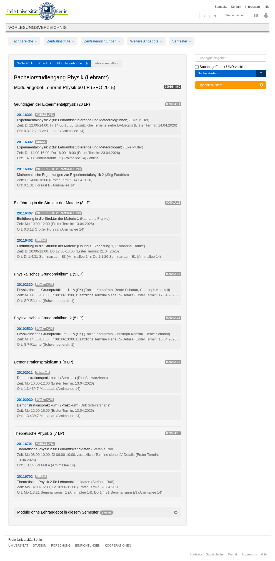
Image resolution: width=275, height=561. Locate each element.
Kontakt (236, 6)
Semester (181, 41)
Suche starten (208, 73)
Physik (45, 63)
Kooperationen (118, 545)
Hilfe (266, 6)
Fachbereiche (24, 41)
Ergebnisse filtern (230, 85)
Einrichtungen (88, 545)
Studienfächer (234, 15)
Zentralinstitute (60, 41)
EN (214, 16)
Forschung (61, 545)
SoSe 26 (24, 63)
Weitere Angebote (146, 41)
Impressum (252, 6)
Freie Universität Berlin (25, 540)
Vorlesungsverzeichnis (37, 27)
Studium (40, 545)
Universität (18, 545)
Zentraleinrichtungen (102, 41)
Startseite (221, 6)
